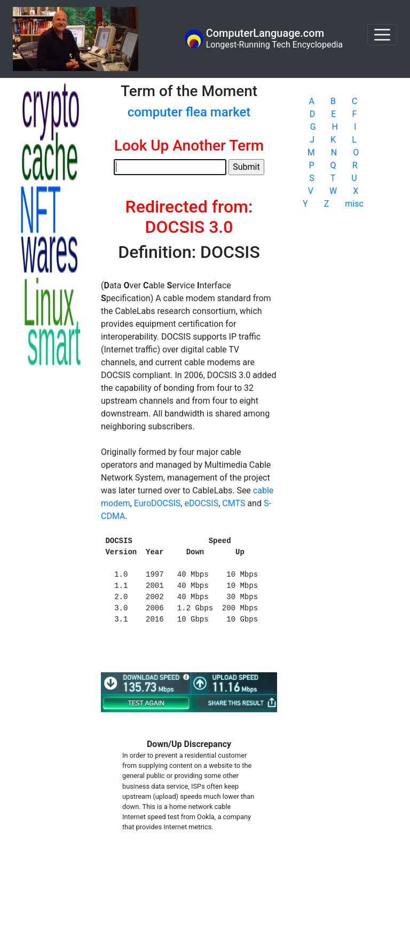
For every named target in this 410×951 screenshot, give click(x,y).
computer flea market (189, 112)
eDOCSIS (201, 503)
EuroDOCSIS (157, 503)
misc (354, 204)
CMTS (233, 503)
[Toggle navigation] (382, 34)
